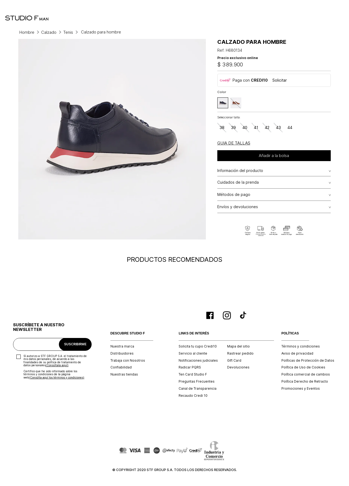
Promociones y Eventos (300, 388)
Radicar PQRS (190, 367)
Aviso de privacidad (297, 353)
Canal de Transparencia (197, 388)
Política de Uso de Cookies (303, 367)
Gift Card (234, 360)
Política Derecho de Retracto (304, 381)
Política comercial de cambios (305, 374)
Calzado (48, 32)
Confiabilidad (121, 367)
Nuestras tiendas (124, 374)
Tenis (68, 32)
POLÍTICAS (290, 333)
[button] (222, 102)
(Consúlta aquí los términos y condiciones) (56, 377)
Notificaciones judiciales (198, 360)
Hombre (26, 32)
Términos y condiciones (300, 346)
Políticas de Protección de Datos (307, 360)
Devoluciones (238, 367)
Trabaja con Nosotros (127, 360)
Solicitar (279, 80)
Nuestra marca (122, 346)
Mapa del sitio (238, 346)
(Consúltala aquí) (57, 365)
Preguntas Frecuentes (197, 381)
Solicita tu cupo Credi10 (198, 346)
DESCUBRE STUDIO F (127, 333)
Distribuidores (122, 353)
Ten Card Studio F (193, 374)
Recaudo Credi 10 (193, 396)
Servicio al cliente (193, 353)
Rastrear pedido (240, 353)
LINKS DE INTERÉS (194, 333)
